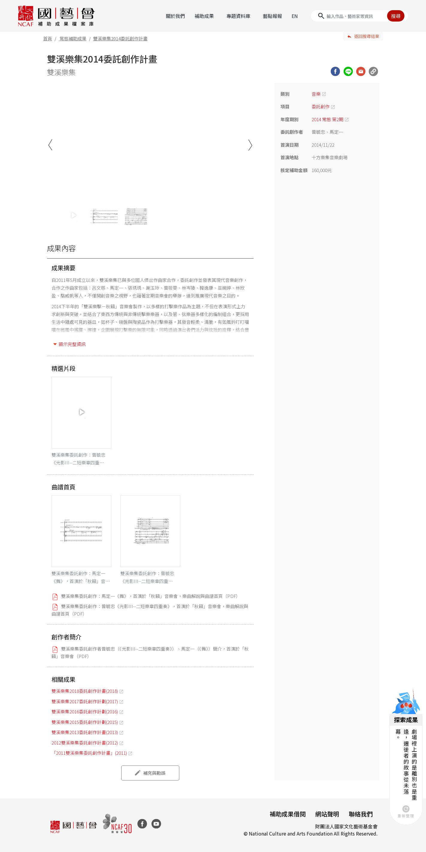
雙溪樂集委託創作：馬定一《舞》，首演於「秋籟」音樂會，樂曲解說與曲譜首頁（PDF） (150, 596)
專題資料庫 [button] (238, 15)
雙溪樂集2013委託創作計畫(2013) (84, 732)
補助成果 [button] (204, 15)
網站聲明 (327, 814)
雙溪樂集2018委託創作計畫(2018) (84, 691)
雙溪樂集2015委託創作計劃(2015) (84, 722)
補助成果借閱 (288, 814)
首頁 (47, 38)
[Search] (359, 16)
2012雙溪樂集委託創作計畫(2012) (84, 742)
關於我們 (175, 15)
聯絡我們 (361, 814)
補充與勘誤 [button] (154, 773)
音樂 (316, 94)
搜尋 (396, 15)
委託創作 (321, 106)
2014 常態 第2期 (327, 119)
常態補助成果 (73, 38)
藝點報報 (272, 15)
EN (295, 15)
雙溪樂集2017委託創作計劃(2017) (84, 701)
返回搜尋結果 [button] (366, 36)
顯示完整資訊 (72, 344)
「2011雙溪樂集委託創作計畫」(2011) (89, 753)
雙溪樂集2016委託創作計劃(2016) (84, 711)
